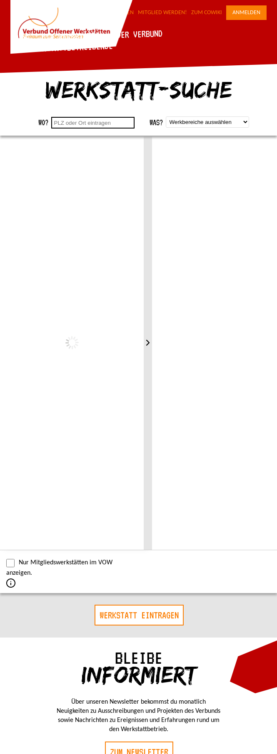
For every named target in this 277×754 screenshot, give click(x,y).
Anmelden (246, 13)
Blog (20, 38)
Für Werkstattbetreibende (62, 47)
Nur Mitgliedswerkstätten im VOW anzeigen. (59, 567)
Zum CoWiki (206, 13)
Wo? (43, 122)
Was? (156, 122)
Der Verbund (139, 34)
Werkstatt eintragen (139, 615)
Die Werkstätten (72, 36)
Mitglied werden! (162, 13)
